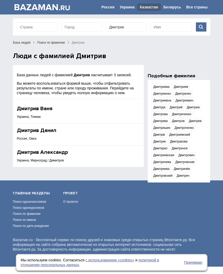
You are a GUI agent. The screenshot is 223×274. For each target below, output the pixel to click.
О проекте (70, 209)
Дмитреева (161, 169)
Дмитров (178, 121)
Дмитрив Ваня (34, 108)
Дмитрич (183, 175)
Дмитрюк (193, 107)
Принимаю (193, 262)
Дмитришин (161, 128)
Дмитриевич (184, 100)
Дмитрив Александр (42, 152)
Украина (127, 7)
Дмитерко (160, 148)
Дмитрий (176, 107)
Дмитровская (185, 162)
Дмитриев (181, 87)
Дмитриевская (163, 155)
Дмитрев (195, 121)
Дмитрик (159, 141)
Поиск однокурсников (28, 215)
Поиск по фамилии (51, 42)
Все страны (197, 7)
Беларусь (172, 7)
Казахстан (149, 7)
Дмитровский (162, 175)
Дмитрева (160, 121)
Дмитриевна (162, 100)
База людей (22, 42)
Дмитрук (159, 107)
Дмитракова (178, 141)
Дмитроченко (184, 128)
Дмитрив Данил (36, 130)
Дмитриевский (179, 134)
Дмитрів (159, 134)
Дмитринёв (182, 169)
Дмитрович (187, 155)
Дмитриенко (162, 93)
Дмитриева (161, 87)
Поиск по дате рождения (31, 233)
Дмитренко (183, 93)
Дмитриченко (181, 114)
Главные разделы (31, 200)
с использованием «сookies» (110, 260)
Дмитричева (162, 162)
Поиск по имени (24, 227)
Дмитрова (160, 114)
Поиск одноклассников (29, 209)
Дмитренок (179, 148)
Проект (70, 200)
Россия (108, 7)
